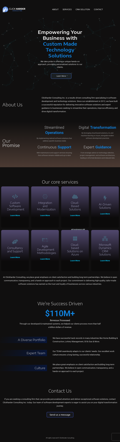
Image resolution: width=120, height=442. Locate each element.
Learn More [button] (61, 76)
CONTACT (98, 9)
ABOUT (55, 9)
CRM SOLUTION (83, 9)
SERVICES (67, 9)
